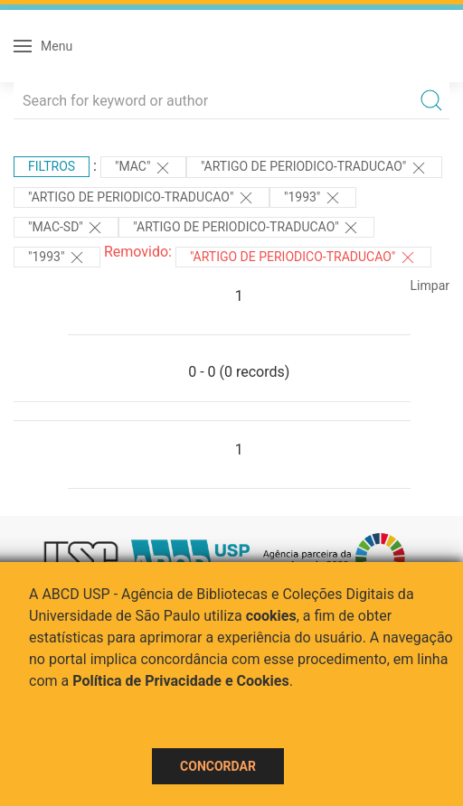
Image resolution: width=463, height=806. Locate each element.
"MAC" (143, 168)
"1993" (313, 198)
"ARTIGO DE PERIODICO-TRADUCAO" (314, 168)
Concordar (218, 766)
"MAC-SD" (66, 228)
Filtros (51, 166)
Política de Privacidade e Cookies (180, 680)
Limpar (430, 285)
